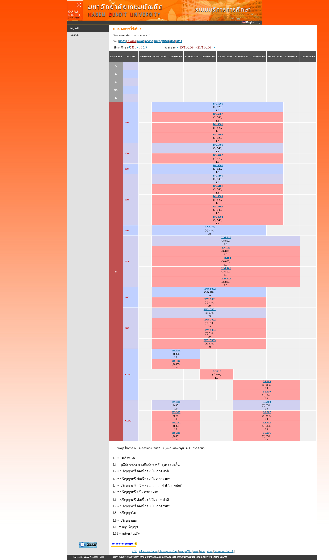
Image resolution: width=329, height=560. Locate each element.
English (249, 22)
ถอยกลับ (74, 35)
